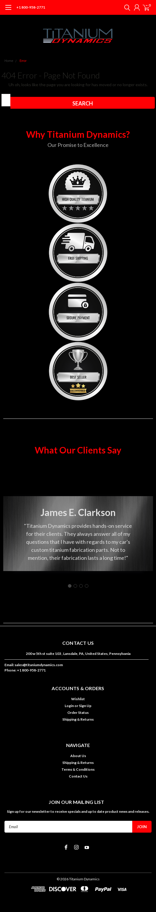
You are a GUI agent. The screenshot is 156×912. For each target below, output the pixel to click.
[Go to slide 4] (86, 586)
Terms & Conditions (78, 769)
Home (8, 61)
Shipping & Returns (78, 719)
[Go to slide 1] (69, 586)
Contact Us (78, 776)
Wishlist (78, 699)
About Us (78, 756)
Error (23, 61)
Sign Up (85, 705)
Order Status (78, 712)
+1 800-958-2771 (30, 7)
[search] (126, 7)
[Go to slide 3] (81, 586)
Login (69, 705)
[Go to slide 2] (75, 586)
